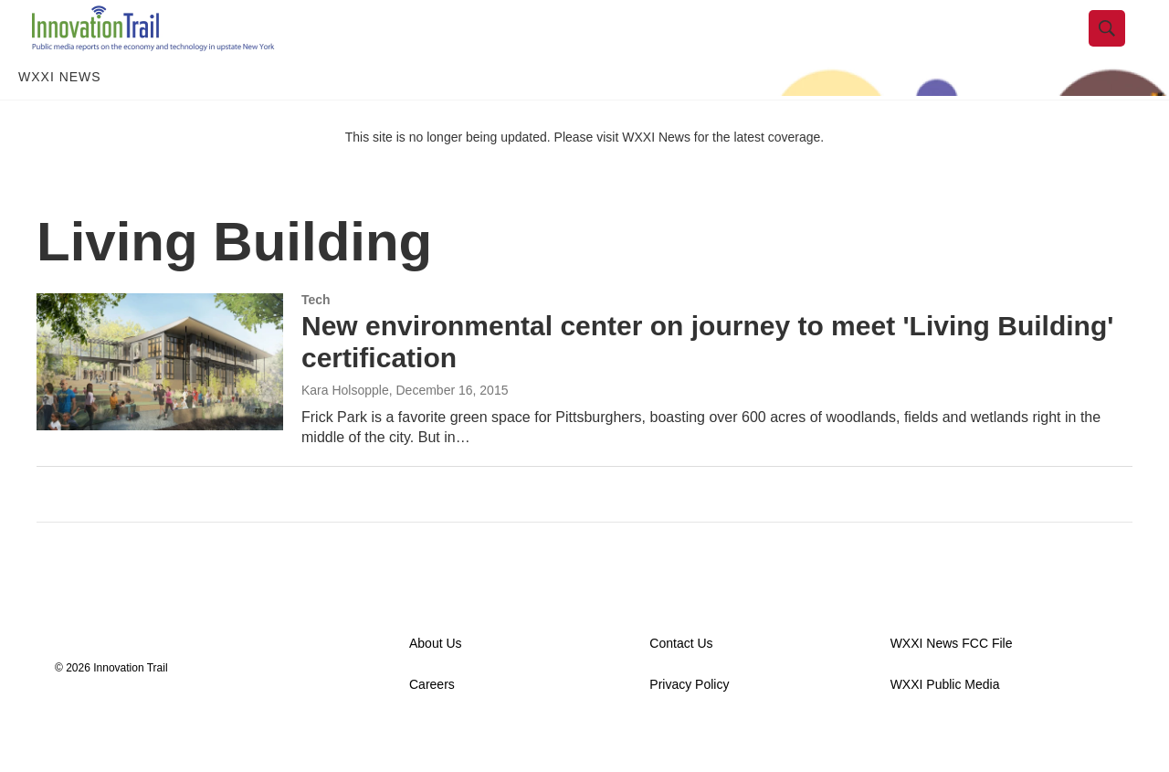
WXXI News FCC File (951, 683)
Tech (316, 339)
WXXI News (59, 117)
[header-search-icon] (1120, 48)
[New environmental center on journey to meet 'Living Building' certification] (160, 401)
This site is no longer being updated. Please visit (484, 176)
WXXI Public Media (945, 724)
